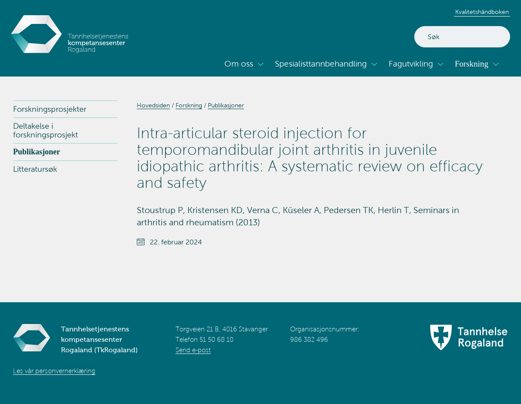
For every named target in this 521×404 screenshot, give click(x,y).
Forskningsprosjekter (49, 109)
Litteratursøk (35, 169)
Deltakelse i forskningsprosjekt (45, 130)
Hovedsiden (153, 105)
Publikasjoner (36, 151)
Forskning (471, 63)
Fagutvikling (411, 63)
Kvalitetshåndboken (482, 12)
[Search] (462, 36)
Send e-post (193, 350)
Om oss (238, 63)
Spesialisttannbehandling (321, 63)
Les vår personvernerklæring (54, 370)
